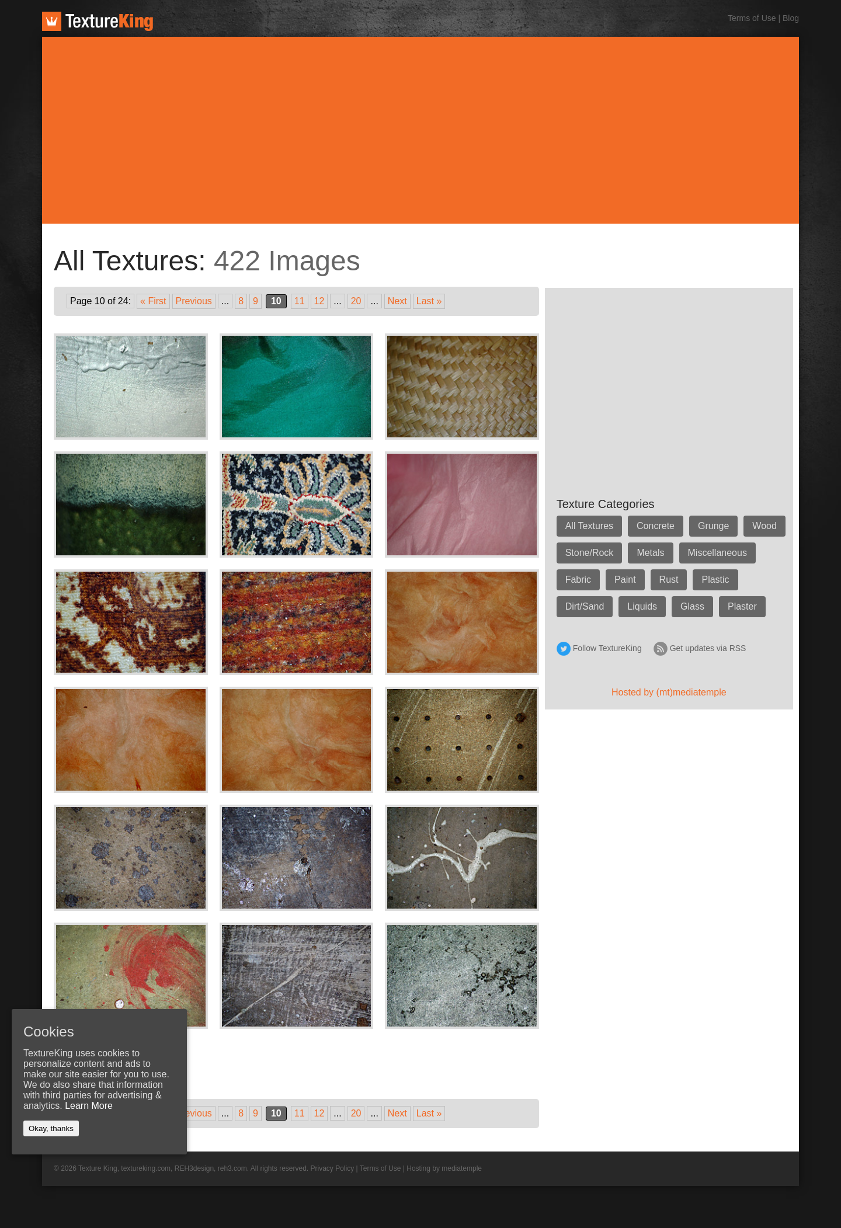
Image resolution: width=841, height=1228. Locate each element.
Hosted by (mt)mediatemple (669, 692)
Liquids (642, 606)
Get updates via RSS (708, 648)
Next (397, 301)
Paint (624, 580)
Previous (194, 301)
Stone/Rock (589, 553)
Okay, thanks (51, 1128)
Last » (429, 301)
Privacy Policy (333, 1168)
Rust (669, 580)
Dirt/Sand (584, 606)
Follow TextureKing (607, 648)
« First (153, 301)
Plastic (715, 580)
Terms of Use (752, 18)
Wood (764, 526)
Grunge (713, 526)
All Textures (589, 526)
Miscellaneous (717, 553)
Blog (791, 18)
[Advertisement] (420, 130)
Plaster (742, 606)
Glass (692, 606)
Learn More (89, 1106)
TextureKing (97, 21)
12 (319, 301)
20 (356, 301)
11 (299, 301)
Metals (650, 553)
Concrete (656, 526)
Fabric (578, 580)
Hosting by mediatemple (444, 1168)
